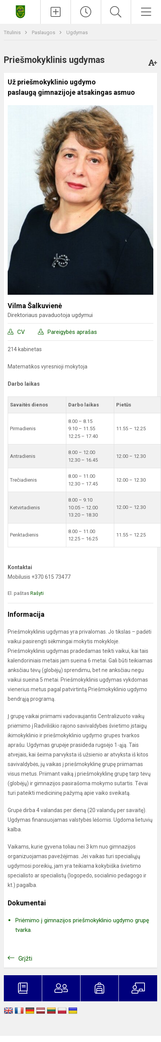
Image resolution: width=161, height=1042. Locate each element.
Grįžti (25, 958)
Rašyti (37, 593)
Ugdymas (77, 32)
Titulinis (13, 32)
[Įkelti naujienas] (56, 12)
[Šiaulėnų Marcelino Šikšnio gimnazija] (20, 11)
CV (21, 332)
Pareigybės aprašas (72, 332)
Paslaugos (44, 32)
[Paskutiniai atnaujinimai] (86, 12)
